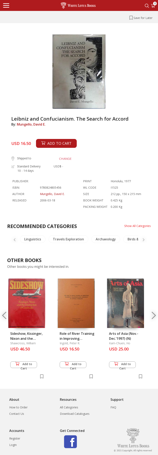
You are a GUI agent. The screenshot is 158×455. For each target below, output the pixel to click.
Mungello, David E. (31, 124)
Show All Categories (137, 226)
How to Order (18, 407)
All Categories (69, 407)
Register (14, 438)
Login (13, 445)
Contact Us (16, 414)
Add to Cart (23, 365)
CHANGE (65, 158)
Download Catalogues (74, 414)
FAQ (113, 407)
